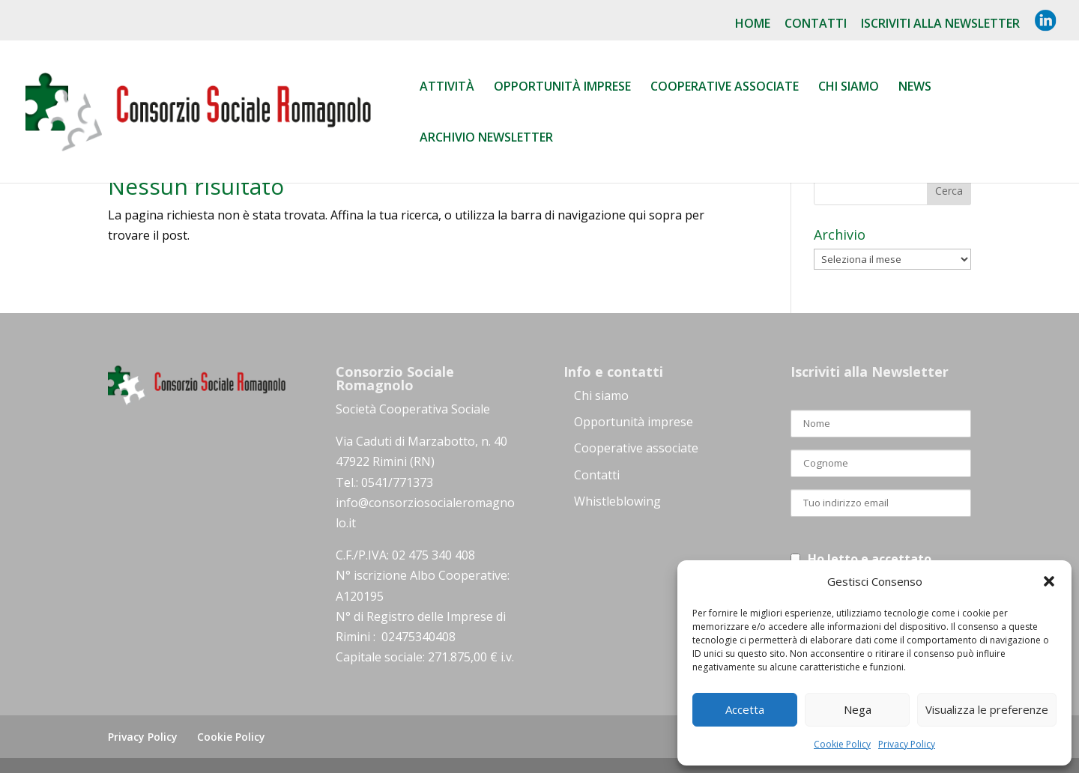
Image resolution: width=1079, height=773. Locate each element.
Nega (857, 709)
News (914, 87)
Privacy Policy (906, 744)
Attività (447, 87)
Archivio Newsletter (486, 138)
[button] (1049, 581)
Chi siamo (848, 87)
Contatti (816, 24)
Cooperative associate (724, 87)
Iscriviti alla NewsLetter (940, 24)
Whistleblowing (617, 501)
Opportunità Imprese (562, 87)
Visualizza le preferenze (986, 709)
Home (752, 24)
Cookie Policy (842, 744)
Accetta (744, 709)
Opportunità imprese (633, 421)
